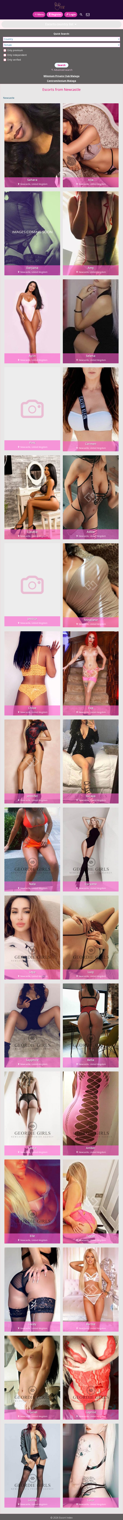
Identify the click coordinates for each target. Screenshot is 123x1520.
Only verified (12, 59)
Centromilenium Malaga (61, 80)
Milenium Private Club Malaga (61, 76)
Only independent (15, 55)
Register (55, 14)
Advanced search (61, 69)
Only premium (13, 50)
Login (71, 14)
